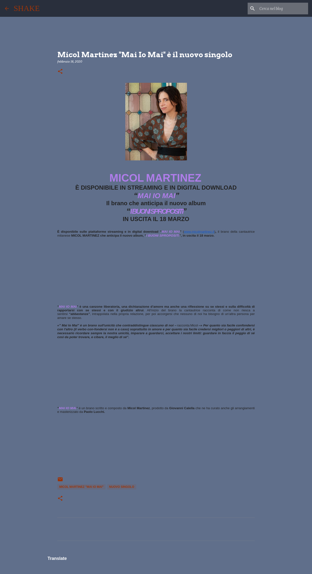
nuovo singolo (121, 487)
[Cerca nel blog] (282, 8)
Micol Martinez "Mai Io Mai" (81, 487)
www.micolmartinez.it (199, 231)
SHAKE (27, 8)
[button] (60, 71)
